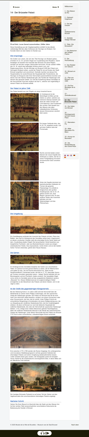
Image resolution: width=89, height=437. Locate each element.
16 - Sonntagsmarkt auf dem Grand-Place (70, 115)
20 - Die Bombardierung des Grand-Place (70, 144)
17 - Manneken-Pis (70, 123)
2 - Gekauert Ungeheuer (69, 18)
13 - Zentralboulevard (70, 94)
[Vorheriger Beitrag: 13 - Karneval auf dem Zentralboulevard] (16, 7)
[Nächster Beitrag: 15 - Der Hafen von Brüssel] (55, 7)
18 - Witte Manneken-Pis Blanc (69, 130)
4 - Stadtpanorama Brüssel (70, 31)
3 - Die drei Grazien (68, 24)
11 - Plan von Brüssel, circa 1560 (69, 79)
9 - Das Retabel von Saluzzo (70, 65)
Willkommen (69, 6)
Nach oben (75, 425)
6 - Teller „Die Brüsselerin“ (69, 45)
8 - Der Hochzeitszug (69, 59)
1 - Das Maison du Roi (70, 12)
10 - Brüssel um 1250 (70, 72)
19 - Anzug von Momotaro (70, 137)
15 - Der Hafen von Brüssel (70, 107)
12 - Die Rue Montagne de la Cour (70, 87)
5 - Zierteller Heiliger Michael (70, 39)
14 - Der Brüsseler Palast (71, 100)
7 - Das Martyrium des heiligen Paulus (71, 52)
